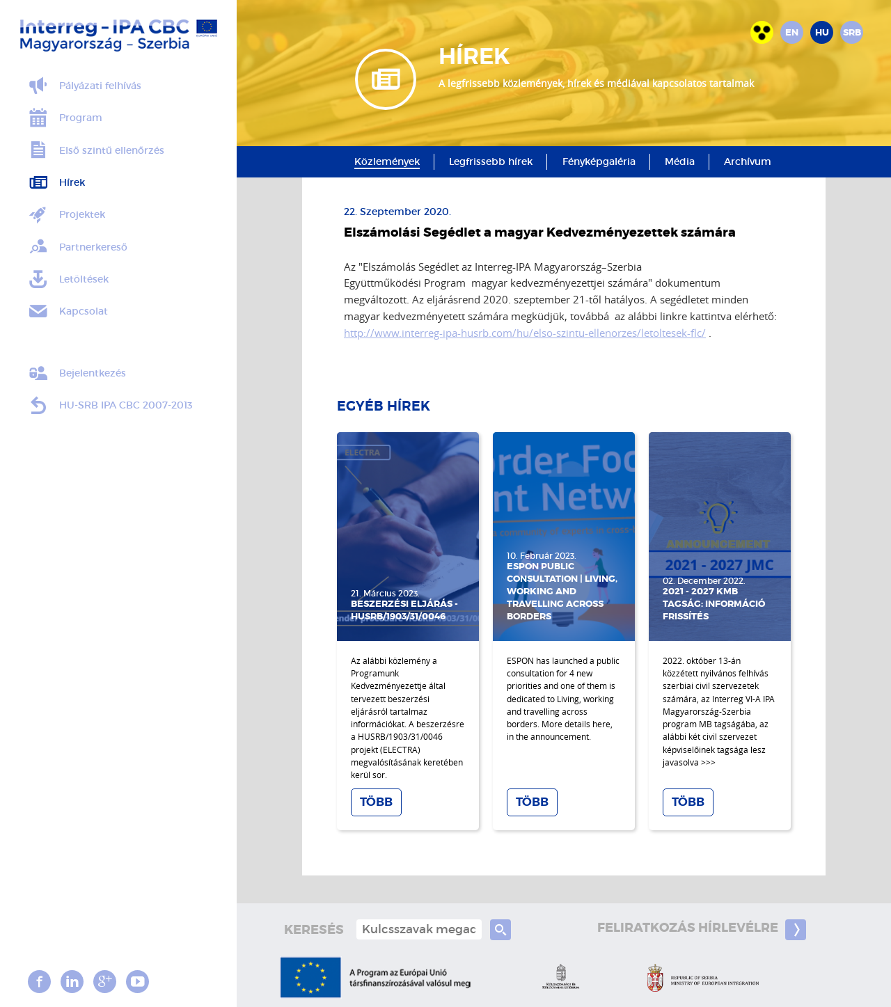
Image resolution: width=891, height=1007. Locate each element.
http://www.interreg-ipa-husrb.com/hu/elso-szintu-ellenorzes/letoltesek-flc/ (525, 333)
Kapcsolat (67, 312)
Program (64, 118)
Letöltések (68, 280)
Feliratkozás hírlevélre (701, 929)
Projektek (66, 215)
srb (852, 32)
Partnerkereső (77, 247)
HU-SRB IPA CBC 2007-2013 (110, 406)
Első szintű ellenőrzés (95, 150)
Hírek (56, 183)
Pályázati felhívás (84, 86)
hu (822, 32)
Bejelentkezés (76, 374)
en (791, 32)
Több (376, 801)
